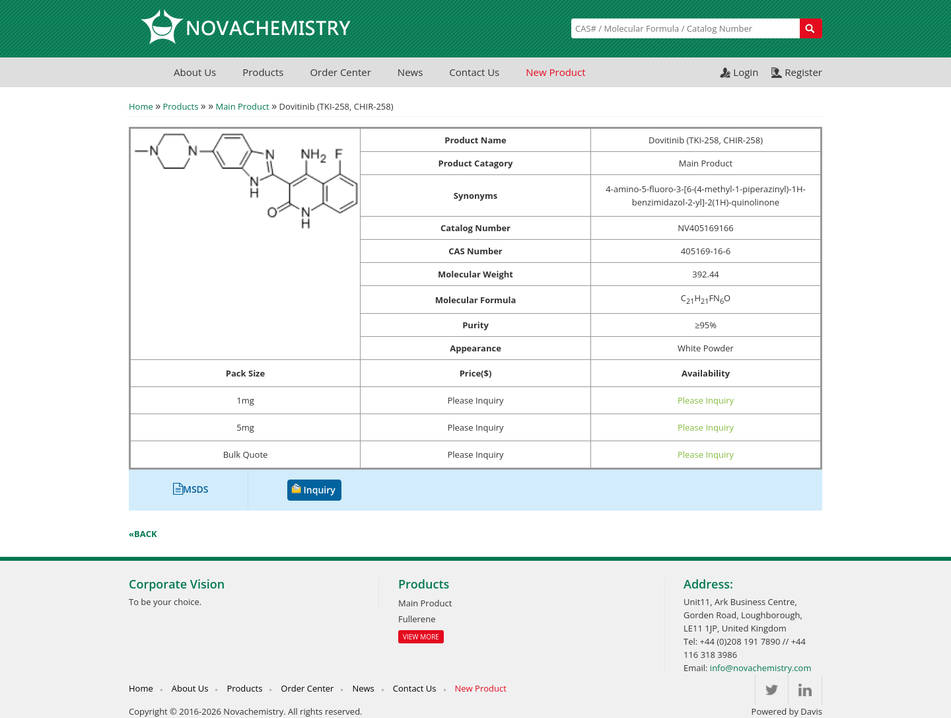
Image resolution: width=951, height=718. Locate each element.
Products (262, 72)
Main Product (242, 106)
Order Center (340, 72)
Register (803, 72)
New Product (555, 72)
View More (421, 636)
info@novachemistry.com (761, 668)
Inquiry (319, 490)
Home (141, 106)
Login (745, 72)
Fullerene (416, 619)
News (410, 72)
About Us (195, 72)
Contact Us (474, 72)
